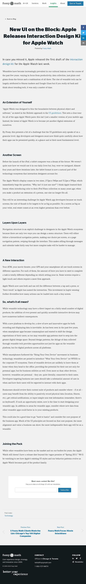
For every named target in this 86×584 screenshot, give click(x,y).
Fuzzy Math (47, 48)
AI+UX (25, 3)
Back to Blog (11, 19)
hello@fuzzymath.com (43, 562)
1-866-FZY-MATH (41, 566)
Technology (8, 516)
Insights (53, 3)
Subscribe (65, 490)
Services (35, 3)
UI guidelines (55, 113)
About (62, 3)
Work (44, 3)
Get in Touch (75, 4)
